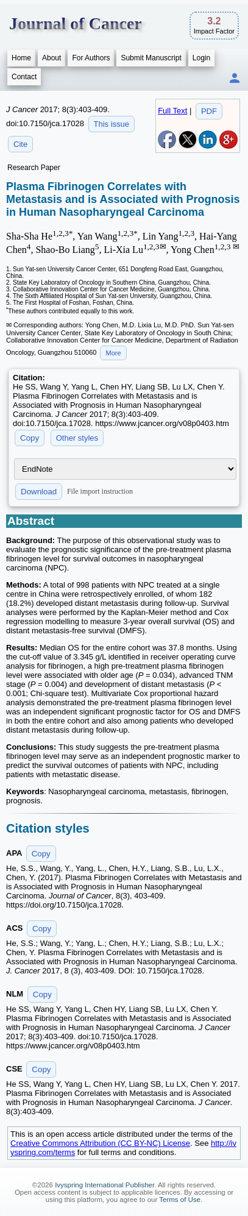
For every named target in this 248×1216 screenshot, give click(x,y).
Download (39, 491)
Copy (29, 438)
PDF (209, 111)
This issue (112, 124)
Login (201, 58)
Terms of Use (179, 1199)
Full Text (172, 110)
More (113, 353)
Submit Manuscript (151, 58)
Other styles (77, 438)
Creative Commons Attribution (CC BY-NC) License (100, 1143)
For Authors (91, 58)
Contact (24, 77)
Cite (20, 144)
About (51, 58)
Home (21, 58)
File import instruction (100, 491)
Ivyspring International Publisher (104, 1185)
